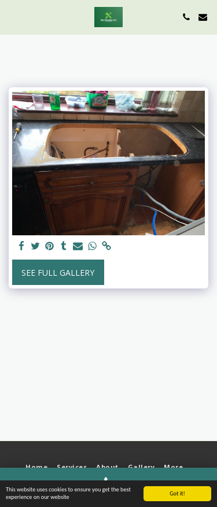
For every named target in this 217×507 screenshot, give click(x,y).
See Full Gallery (57, 272)
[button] (13, 16)
